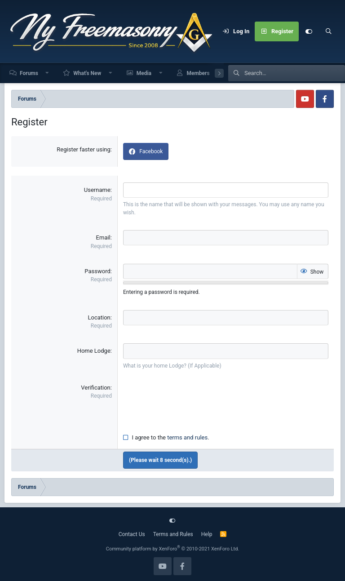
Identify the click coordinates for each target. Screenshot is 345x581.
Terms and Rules (173, 533)
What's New (87, 73)
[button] (47, 73)
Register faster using (83, 149)
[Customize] (308, 31)
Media (144, 73)
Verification (96, 386)
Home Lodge (94, 350)
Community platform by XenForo (172, 548)
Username (97, 189)
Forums (29, 73)
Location (99, 317)
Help (206, 533)
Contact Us (132, 533)
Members (197, 73)
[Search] (328, 31)
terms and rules (187, 436)
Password (97, 270)
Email (103, 237)
